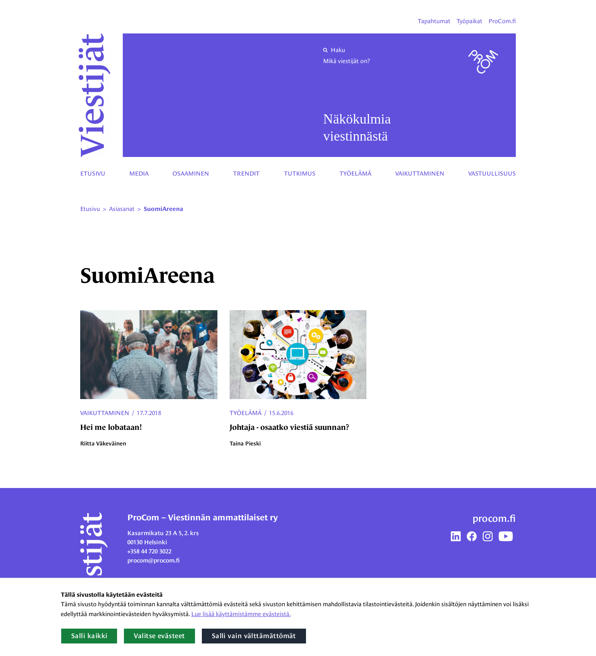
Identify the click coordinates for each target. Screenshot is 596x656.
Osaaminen (191, 173)
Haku (334, 50)
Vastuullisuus (492, 173)
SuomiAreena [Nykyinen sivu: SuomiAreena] (163, 209)
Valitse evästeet (159, 636)
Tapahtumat (434, 21)
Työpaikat (469, 21)
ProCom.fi (502, 21)
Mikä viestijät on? (346, 61)
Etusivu (92, 173)
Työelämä (355, 173)
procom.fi (494, 518)
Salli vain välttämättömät (254, 636)
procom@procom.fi (153, 560)
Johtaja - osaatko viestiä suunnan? (289, 427)
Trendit (246, 173)
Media (139, 173)
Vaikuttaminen (419, 173)
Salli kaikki (89, 636)
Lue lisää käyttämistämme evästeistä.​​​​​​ (241, 614)
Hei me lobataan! (111, 427)
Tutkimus (299, 173)
